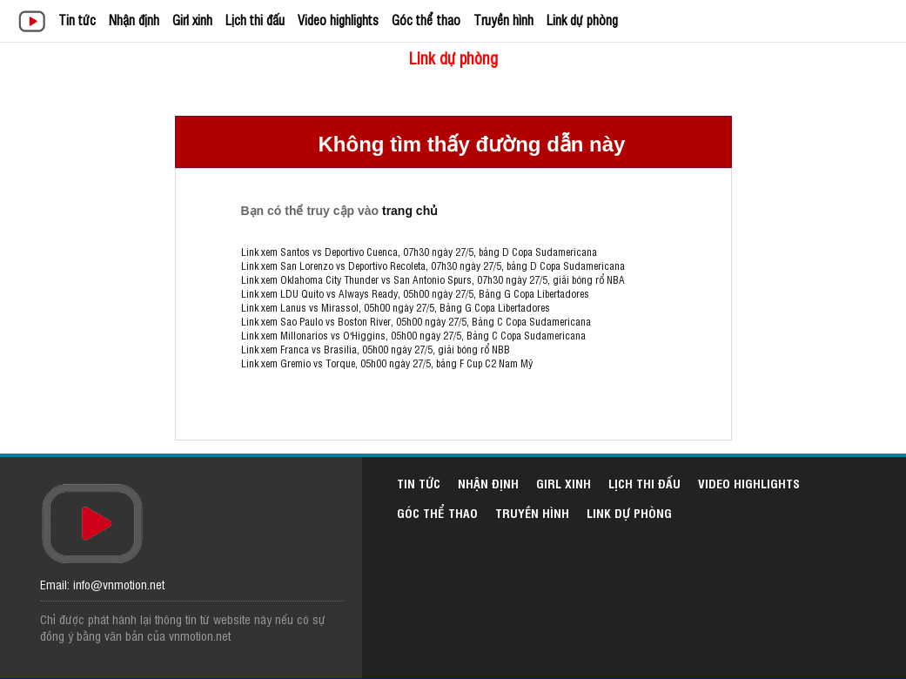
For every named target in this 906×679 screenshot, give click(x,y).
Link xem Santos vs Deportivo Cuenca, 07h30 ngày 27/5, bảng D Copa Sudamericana (419, 252)
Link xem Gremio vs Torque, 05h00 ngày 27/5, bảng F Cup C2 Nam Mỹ (387, 363)
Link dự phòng (582, 19)
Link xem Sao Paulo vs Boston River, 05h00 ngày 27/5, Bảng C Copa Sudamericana (416, 321)
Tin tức (77, 19)
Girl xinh (192, 19)
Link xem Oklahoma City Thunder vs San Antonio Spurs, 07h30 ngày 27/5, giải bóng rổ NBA (433, 279)
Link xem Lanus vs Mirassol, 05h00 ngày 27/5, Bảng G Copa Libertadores (395, 307)
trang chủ (410, 211)
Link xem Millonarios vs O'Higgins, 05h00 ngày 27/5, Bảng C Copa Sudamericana (413, 335)
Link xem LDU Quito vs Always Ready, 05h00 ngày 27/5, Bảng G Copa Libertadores (415, 293)
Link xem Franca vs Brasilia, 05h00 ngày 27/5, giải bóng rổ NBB (375, 349)
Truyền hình (503, 19)
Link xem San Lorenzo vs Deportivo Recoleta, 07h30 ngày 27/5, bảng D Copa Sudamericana (433, 265)
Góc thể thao (426, 19)
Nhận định (134, 19)
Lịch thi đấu (255, 19)
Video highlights (338, 19)
